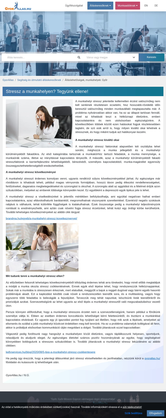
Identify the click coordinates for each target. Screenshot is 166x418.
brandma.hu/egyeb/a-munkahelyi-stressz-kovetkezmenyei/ (41, 218)
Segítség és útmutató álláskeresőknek (39, 80)
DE (156, 5)
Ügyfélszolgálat (74, 5)
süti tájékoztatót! (132, 407)
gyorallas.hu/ (152, 358)
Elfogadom (155, 413)
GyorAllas (8, 80)
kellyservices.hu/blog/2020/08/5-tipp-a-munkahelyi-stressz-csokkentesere (50, 352)
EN (146, 5)
